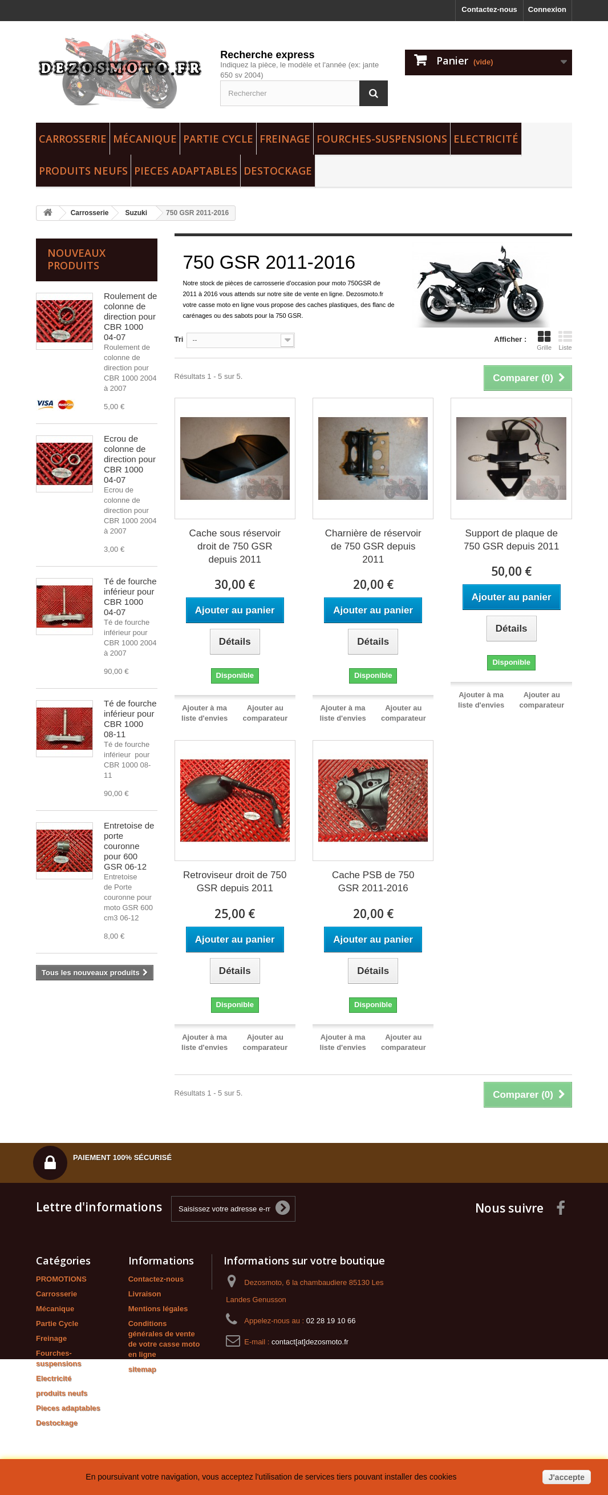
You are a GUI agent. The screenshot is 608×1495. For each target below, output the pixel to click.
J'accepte (567, 1477)
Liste (565, 340)
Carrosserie (73, 139)
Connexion (547, 9)
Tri (179, 339)
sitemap (142, 1369)
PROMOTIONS (61, 1279)
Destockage (278, 170)
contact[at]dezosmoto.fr (309, 1342)
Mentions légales (158, 1308)
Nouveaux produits (76, 259)
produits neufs (83, 170)
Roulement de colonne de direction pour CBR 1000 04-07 (130, 316)
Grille (544, 340)
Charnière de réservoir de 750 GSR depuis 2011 (373, 546)
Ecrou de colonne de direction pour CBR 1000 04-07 (130, 459)
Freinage (285, 139)
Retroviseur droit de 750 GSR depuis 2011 (234, 882)
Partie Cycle (218, 139)
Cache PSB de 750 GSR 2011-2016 (373, 882)
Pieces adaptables (185, 170)
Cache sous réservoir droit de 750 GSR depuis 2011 (235, 546)
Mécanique (145, 139)
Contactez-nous (489, 9)
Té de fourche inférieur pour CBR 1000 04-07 (130, 596)
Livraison (144, 1294)
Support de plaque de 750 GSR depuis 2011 (511, 540)
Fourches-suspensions (382, 139)
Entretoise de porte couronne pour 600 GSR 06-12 (129, 846)
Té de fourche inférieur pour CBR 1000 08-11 (130, 718)
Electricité (485, 139)
